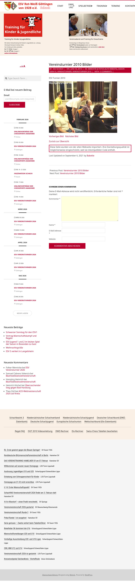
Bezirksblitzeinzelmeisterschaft (21, 375)
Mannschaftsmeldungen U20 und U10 (19, 534)
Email (19, 97)
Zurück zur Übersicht (59, 141)
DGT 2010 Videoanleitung (40, 431)
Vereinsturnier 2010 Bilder (76, 170)
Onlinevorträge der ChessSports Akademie (24, 132)
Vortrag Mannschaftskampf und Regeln (21, 337)
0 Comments (106, 71)
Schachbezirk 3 (16, 417)
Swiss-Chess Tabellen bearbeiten (101, 431)
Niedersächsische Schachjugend (78, 417)
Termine (115, 5)
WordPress (88, 575)
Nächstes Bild (71, 136)
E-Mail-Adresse (55, 232)
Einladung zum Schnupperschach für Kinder (21, 476)
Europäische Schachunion (69, 421)
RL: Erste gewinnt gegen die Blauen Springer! (22, 450)
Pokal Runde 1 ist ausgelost (15, 518)
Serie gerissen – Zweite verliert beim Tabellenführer (25, 523)
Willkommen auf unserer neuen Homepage (21, 466)
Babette (90, 155)
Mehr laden (22, 313)
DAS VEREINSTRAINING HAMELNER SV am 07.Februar (26, 461)
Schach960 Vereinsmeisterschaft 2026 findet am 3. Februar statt (30, 493)
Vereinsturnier (64, 71)
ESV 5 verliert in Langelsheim (20, 351)
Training (101, 5)
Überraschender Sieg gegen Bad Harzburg (23, 386)
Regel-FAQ (20, 431)
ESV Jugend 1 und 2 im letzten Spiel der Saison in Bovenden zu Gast (23, 342)
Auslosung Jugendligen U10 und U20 (19, 471)
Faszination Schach (23, 173)
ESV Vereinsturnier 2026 (25, 146)
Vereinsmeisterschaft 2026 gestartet (19, 507)
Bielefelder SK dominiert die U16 (17, 528)
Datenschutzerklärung (50, 575)
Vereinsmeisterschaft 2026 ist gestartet (20, 553)
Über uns (71, 6)
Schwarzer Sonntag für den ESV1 (21, 332)
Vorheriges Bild (56, 136)
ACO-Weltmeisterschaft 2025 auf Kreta (23, 392)
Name (52, 225)
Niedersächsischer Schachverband (43, 417)
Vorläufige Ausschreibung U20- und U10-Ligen (22, 539)
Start (60, 5)
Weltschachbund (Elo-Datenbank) (100, 421)
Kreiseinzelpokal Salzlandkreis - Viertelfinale (22, 559)
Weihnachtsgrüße (14, 347)
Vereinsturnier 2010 (81, 71)
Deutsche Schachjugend (42, 421)
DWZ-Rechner (62, 431)
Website (52, 239)
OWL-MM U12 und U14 (13, 548)
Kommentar (54, 199)
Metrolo (72, 575)
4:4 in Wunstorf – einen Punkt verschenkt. (21, 502)
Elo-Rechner (77, 431)
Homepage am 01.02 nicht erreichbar (19, 482)
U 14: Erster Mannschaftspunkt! (16, 487)
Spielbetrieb (85, 5)
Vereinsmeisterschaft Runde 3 (16, 512)
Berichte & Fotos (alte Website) (102, 69)
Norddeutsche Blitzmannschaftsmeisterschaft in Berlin (26, 455)
